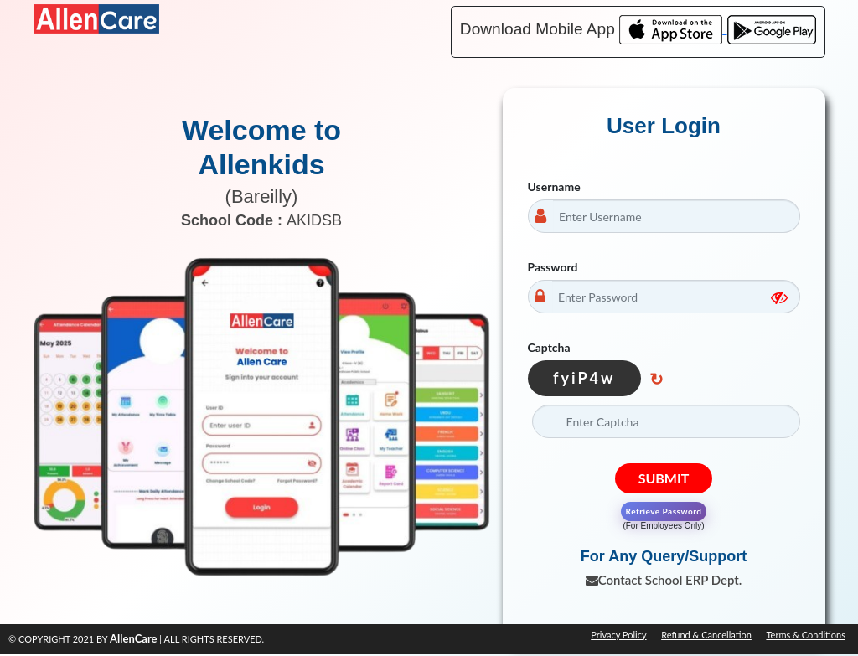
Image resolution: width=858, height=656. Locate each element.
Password (553, 267)
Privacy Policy (618, 634)
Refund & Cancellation (706, 634)
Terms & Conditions (805, 634)
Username (554, 186)
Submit (664, 478)
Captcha (549, 347)
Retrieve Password (664, 511)
